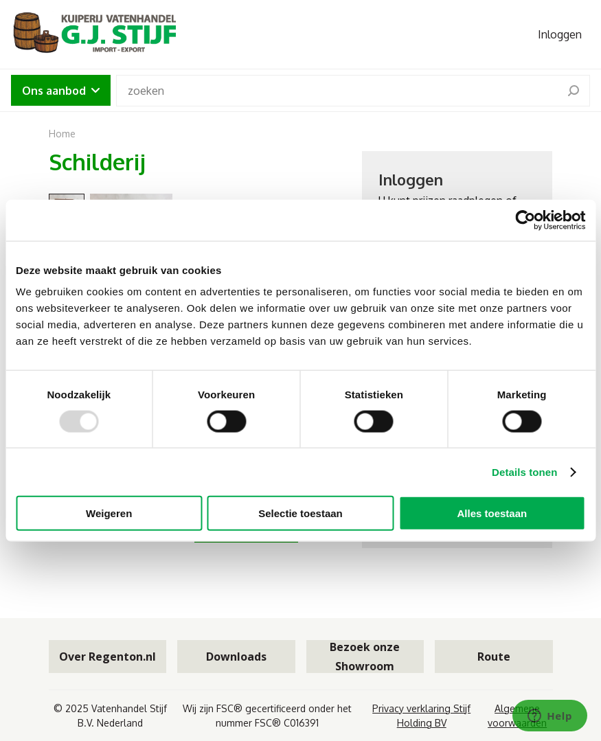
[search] (573, 90)
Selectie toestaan (300, 513)
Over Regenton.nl (107, 656)
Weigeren (109, 513)
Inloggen (560, 34)
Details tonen (524, 471)
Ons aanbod (61, 91)
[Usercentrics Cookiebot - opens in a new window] (525, 219)
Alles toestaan (492, 513)
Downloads (236, 656)
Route (493, 656)
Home (62, 133)
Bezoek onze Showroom (365, 656)
